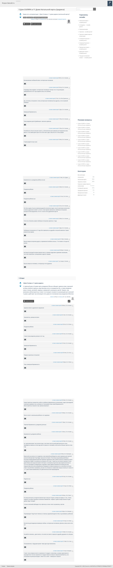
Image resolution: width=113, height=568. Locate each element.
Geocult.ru (87, 566)
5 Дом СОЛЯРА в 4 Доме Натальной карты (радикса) (84, 152)
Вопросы (24, 4)
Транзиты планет (82, 181)
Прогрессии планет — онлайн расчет (84, 48)
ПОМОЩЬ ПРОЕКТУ (106, 566)
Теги (29, 4)
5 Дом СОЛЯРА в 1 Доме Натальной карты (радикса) (84, 164)
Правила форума (10, 566)
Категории (34, 4)
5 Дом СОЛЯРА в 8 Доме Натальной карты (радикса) (84, 136)
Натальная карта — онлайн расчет (84, 21)
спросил (33, 19)
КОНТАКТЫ (93, 566)
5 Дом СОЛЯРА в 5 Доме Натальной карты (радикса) (84, 148)
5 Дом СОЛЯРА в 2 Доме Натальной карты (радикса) (84, 160)
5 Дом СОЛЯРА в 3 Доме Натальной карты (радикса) (84, 156)
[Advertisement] (47, 40)
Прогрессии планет (82, 192)
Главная (18, 4)
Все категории (81, 175)
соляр (25, 17)
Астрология (81, 177)
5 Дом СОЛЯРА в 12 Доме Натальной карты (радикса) (84, 124)
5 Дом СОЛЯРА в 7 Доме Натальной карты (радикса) (84, 140)
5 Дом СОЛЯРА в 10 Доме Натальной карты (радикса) (84, 128)
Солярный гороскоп (62, 19)
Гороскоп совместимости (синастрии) (85, 35)
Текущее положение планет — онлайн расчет (85, 56)
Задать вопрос (41, 4)
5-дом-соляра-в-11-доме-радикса (40, 17)
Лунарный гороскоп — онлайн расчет (84, 43)
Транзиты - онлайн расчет (85, 31)
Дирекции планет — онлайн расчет (84, 52)
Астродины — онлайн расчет (84, 25)
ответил (52, 296)
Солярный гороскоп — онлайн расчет (85, 39)
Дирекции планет (82, 195)
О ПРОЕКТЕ (99, 566)
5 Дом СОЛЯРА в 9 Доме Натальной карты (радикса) (84, 132)
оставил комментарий (54, 78)
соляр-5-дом (30, 17)
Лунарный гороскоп (83, 190)
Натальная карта (82, 179)
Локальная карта (83, 29)
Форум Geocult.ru (8, 3)
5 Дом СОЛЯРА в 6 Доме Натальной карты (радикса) (84, 144)
